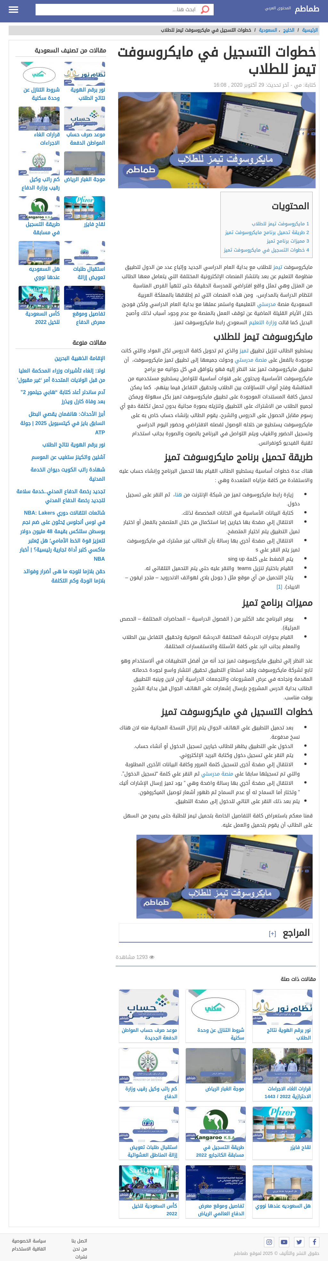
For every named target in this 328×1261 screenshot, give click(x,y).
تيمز (277, 267)
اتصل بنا (79, 1241)
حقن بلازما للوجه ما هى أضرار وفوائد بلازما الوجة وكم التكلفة (64, 576)
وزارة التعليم (263, 322)
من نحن (80, 1249)
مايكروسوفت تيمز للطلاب (280, 223)
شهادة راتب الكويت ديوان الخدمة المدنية (67, 474)
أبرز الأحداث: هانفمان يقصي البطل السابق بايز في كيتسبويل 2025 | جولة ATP (62, 423)
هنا (178, 495)
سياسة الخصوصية (29, 1241)
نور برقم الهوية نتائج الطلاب (73, 445)
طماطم (307, 9)
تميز (244, 351)
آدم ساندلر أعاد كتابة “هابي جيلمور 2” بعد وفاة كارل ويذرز (62, 397)
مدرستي (266, 304)
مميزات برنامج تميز (288, 241)
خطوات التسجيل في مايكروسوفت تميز (266, 249)
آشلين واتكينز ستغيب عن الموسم (68, 457)
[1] (279, 587)
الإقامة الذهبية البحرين (79, 358)
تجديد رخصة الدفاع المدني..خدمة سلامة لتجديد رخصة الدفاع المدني (60, 496)
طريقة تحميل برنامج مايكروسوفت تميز (267, 232)
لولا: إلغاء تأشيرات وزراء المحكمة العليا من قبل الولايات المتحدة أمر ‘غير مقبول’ (61, 375)
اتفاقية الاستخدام (29, 1249)
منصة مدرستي (251, 360)
